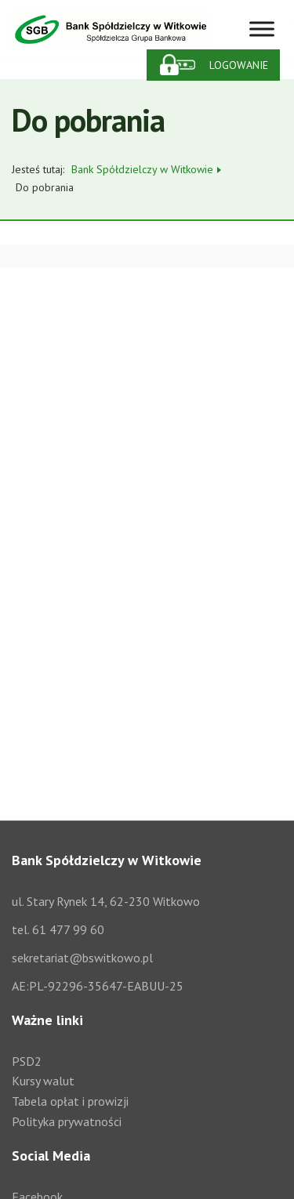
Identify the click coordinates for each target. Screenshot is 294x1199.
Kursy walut (43, 1081)
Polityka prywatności (67, 1121)
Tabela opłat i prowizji (70, 1101)
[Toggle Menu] (261, 29)
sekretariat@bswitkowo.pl (82, 957)
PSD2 (27, 1061)
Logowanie (238, 65)
